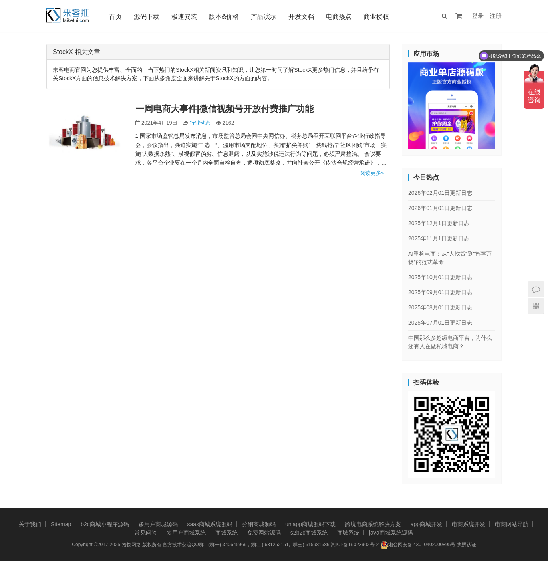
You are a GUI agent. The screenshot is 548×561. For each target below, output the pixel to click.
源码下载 (146, 16)
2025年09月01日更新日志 (440, 292)
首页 (115, 16)
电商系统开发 (468, 524)
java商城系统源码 (391, 532)
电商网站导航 (511, 524)
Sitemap (61, 524)
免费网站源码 (264, 532)
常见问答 (146, 532)
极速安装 (184, 16)
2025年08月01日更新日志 (440, 307)
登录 (478, 15)
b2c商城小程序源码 (105, 524)
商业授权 (376, 16)
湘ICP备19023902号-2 (355, 544)
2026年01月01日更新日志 (440, 208)
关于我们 (30, 524)
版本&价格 (224, 16)
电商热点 (338, 16)
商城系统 (226, 532)
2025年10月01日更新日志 (440, 277)
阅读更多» (372, 173)
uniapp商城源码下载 (310, 524)
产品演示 (263, 16)
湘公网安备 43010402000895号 (418, 545)
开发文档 (301, 16)
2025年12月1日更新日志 (438, 223)
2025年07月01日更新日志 (440, 322)
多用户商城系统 (186, 532)
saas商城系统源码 (210, 524)
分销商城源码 (259, 524)
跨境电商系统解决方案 (373, 524)
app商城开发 (426, 524)
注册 (496, 15)
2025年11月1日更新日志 (438, 238)
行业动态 (200, 123)
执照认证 (466, 544)
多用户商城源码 (158, 524)
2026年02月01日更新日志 (440, 193)
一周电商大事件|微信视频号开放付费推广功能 (224, 109)
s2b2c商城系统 (309, 532)
